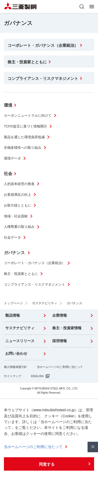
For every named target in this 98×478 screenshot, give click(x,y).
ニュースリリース (19, 341)
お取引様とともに (17, 205)
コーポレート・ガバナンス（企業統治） (34, 263)
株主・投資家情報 (67, 328)
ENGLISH (37, 376)
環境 (8, 105)
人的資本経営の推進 (19, 184)
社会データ (12, 237)
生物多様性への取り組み (22, 148)
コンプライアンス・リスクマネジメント (34, 284)
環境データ (12, 158)
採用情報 (59, 341)
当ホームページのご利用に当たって (60, 366)
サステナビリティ (19, 328)
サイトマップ (12, 376)
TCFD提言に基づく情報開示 (25, 126)
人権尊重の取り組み (19, 227)
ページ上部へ (93, 447)
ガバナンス (15, 252)
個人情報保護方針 (15, 366)
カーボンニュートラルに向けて (27, 115)
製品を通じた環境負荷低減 (24, 137)
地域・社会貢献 (16, 216)
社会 (8, 173)
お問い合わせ (16, 353)
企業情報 (59, 315)
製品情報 (12, 315)
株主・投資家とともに (21, 274)
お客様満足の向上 (17, 195)
